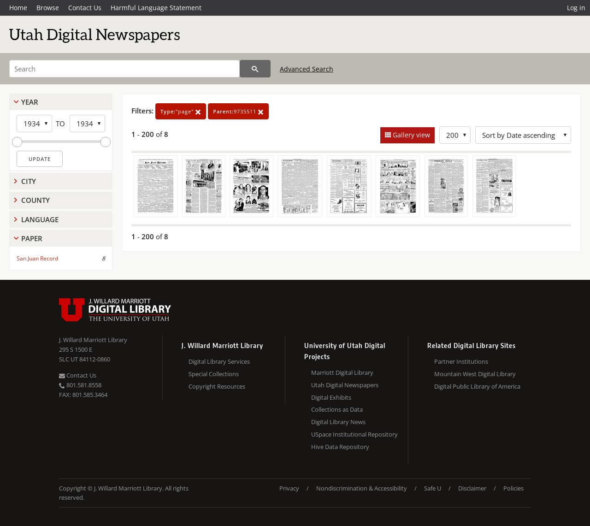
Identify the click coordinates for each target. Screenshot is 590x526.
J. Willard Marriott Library (93, 340)
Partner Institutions (461, 361)
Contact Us (84, 7)
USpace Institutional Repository (354, 434)
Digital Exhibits (331, 397)
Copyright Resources (217, 386)
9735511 (238, 111)
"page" (180, 111)
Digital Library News (338, 422)
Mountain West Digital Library (475, 374)
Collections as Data (337, 409)
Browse (47, 7)
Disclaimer (472, 488)
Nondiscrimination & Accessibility (361, 488)
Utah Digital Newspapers (344, 385)
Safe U (432, 488)
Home (18, 7)
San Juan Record (37, 258)
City (28, 181)
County (35, 200)
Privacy (289, 488)
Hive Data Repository (340, 447)
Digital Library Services (219, 361)
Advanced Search (306, 69)
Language (40, 219)
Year (29, 101)
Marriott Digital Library (342, 372)
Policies (513, 488)
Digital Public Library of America (477, 386)
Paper (31, 238)
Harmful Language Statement (156, 7)
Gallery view (410, 134)
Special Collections (214, 374)
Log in (576, 7)
